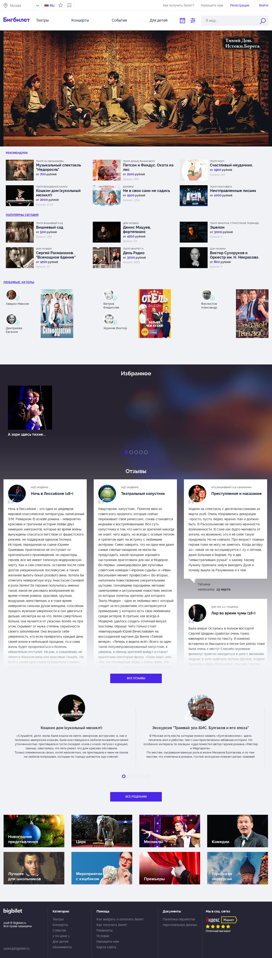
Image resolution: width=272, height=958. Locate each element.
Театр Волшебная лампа (52, 186)
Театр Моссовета (221, 186)
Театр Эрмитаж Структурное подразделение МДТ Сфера (235, 223)
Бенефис (128, 186)
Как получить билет (111, 925)
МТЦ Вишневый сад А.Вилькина (231, 487)
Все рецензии (136, 796)
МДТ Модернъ (39, 487)
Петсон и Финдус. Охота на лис (148, 167)
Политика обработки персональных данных (180, 922)
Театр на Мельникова (50, 161)
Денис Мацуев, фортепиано (137, 229)
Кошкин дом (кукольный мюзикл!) (58, 192)
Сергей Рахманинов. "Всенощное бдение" (56, 255)
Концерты (80, 20)
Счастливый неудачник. (231, 165)
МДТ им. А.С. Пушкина (224, 607)
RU (52, 5)
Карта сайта (106, 947)
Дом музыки (131, 223)
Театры (42, 20)
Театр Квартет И (133, 248)
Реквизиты (104, 930)
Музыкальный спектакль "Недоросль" (58, 167)
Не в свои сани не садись (146, 190)
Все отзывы (136, 678)
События (119, 20)
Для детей (158, 20)
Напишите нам (212, 5)
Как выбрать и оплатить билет (120, 919)
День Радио (134, 253)
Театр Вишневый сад (49, 223)
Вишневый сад (49, 227)
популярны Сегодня (22, 215)
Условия (102, 936)
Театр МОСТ (217, 161)
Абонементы (62, 947)
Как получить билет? (178, 5)
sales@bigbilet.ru (16, 948)
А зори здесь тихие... (27, 434)
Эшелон (217, 227)
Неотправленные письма (233, 190)
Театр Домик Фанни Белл (139, 161)
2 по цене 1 (61, 936)
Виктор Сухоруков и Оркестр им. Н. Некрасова (234, 255)
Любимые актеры (18, 282)
